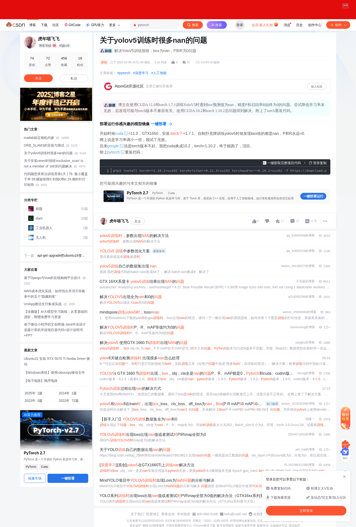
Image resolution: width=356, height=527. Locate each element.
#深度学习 (140, 73)
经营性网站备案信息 (243, 520)
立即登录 (306, 511)
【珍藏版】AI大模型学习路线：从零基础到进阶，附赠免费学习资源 (56, 314)
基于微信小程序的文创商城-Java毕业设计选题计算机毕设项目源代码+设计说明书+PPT (55, 329)
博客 (32, 25)
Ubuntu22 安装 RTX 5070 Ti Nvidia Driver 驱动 (57, 361)
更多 (114, 25)
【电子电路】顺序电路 (41, 381)
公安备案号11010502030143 (145, 520)
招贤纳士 (152, 514)
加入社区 (316, 86)
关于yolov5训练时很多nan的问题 (55, 153)
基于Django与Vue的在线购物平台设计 (55, 280)
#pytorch (123, 73)
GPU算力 (94, 25)
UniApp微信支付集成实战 (49, 304)
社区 (55, 25)
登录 (239, 25)
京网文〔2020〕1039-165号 (210, 520)
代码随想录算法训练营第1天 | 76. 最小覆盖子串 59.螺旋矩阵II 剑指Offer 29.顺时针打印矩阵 (56, 179)
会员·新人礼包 (265, 24)
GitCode (72, 25)
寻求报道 (183, 514)
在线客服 (260, 514)
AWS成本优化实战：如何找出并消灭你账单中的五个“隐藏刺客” (54, 293)
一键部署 (158, 124)
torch (174, 133)
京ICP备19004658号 (178, 520)
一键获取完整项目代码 (284, 163)
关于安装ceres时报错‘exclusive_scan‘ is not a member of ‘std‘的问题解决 (54, 163)
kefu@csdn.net (235, 514)
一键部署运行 (313, 196)
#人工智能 (159, 73)
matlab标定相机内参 (46, 138)
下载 (44, 25)
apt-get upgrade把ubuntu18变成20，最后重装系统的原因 (62, 256)
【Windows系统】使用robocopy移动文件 (54, 372)
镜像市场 (34, 478)
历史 (299, 25)
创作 (338, 25)
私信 (73, 78)
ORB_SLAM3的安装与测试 (51, 145)
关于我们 (137, 514)
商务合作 (168, 514)
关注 (137, 221)
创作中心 (314, 25)
